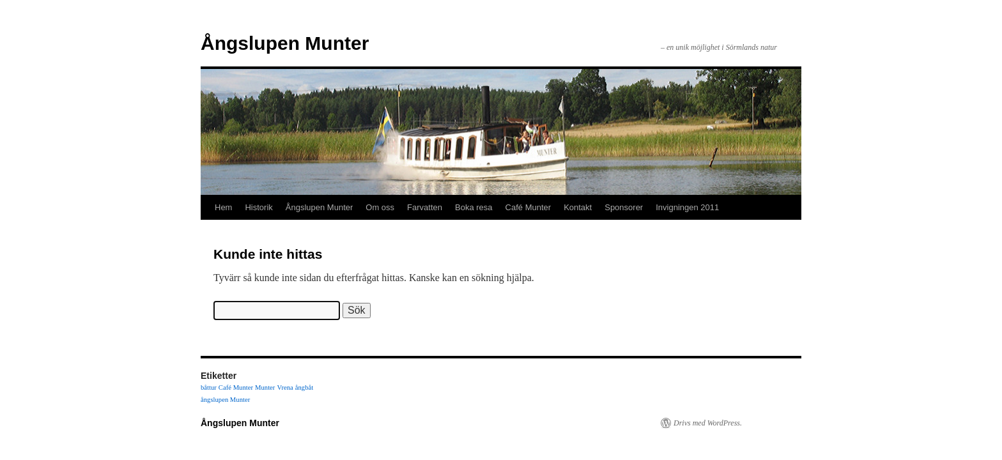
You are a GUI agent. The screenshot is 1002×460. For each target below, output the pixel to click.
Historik (258, 207)
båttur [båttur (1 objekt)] (209, 387)
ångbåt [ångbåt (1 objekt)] (304, 387)
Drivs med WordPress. (708, 422)
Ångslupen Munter (285, 43)
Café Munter (528, 207)
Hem (223, 207)
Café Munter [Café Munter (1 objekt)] (236, 387)
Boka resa (474, 207)
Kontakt (578, 207)
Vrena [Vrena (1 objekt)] (285, 387)
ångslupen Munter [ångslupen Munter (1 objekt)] (225, 399)
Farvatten (424, 207)
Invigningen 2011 (687, 207)
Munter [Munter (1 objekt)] (265, 387)
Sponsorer (624, 207)
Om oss (380, 207)
